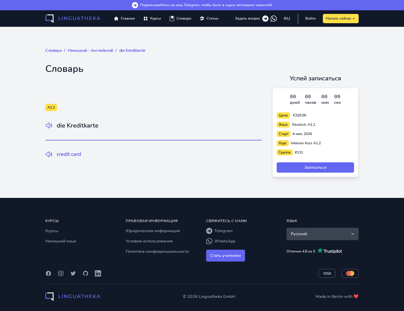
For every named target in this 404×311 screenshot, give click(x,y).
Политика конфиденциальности (157, 251)
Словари (53, 50)
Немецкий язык (60, 241)
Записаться (315, 167)
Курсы (51, 231)
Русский (323, 234)
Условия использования (149, 241)
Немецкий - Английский (90, 50)
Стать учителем (225, 255)
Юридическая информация (153, 231)
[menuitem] (152, 18)
